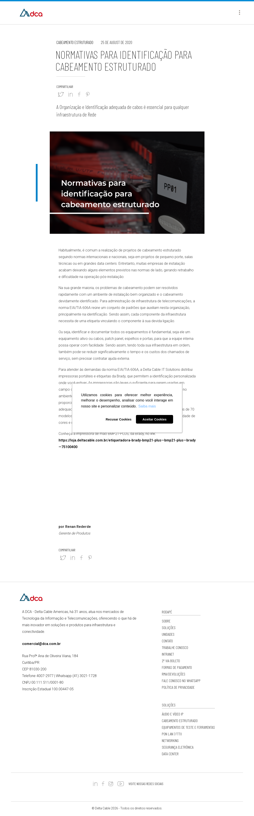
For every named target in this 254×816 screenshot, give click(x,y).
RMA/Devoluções (173, 673)
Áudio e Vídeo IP (172, 713)
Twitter (60, 94)
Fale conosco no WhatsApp (181, 680)
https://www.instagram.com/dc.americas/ (110, 783)
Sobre (166, 620)
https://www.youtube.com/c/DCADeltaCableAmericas (120, 783)
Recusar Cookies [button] (119, 419)
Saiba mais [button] (147, 406)
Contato (167, 640)
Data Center (170, 753)
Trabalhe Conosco (175, 647)
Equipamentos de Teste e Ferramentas (188, 727)
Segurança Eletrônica (177, 747)
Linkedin (70, 94)
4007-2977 (44, 676)
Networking (170, 740)
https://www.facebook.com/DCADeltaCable (103, 783)
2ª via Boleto (171, 660)
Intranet (168, 654)
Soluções (169, 627)
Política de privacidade (178, 687)
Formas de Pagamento (177, 667)
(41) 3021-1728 (85, 676)
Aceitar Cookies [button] (155, 419)
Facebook (79, 94)
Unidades (168, 634)
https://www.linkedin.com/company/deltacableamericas (95, 783)
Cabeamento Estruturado (74, 42)
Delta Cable (31, 12)
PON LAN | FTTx (172, 733)
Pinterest (87, 94)
